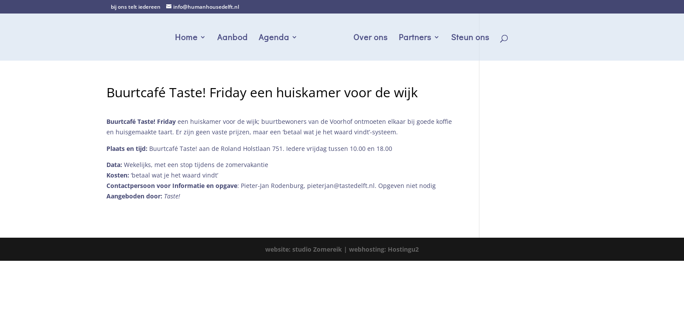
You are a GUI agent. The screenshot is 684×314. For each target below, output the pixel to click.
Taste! (172, 196)
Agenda (274, 38)
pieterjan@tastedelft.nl (341, 185)
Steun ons (470, 38)
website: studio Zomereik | (307, 249)
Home (186, 38)
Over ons (370, 38)
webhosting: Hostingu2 (384, 249)
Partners (415, 38)
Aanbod (232, 38)
